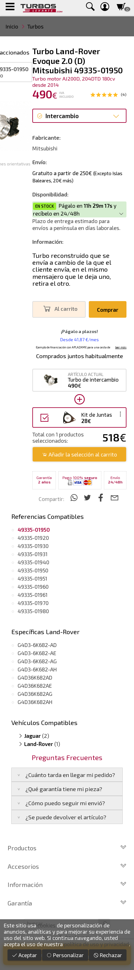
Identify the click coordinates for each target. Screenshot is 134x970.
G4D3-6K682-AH (37, 669)
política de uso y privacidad (96, 944)
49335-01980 (33, 611)
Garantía (67, 903)
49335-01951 (32, 578)
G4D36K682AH (35, 702)
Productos (67, 848)
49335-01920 (33, 538)
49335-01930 (33, 546)
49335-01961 (32, 595)
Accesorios (67, 866)
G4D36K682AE (35, 685)
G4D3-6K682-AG (37, 661)
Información (67, 884)
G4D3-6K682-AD (37, 645)
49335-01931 (32, 554)
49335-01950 (33, 570)
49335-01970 (33, 603)
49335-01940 (33, 562)
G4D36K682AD (35, 677)
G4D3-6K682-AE (37, 653)
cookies (46, 925)
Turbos (35, 26)
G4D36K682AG (35, 694)
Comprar (107, 309)
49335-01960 (33, 586)
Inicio (12, 26)
